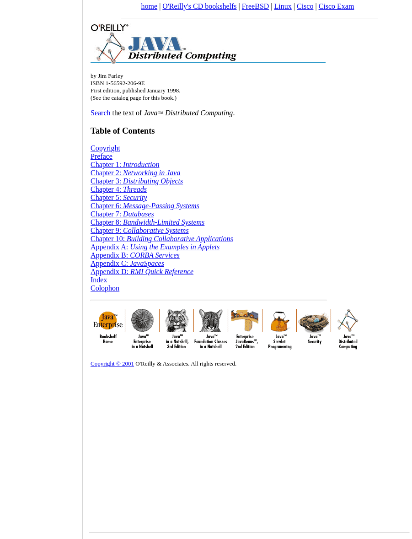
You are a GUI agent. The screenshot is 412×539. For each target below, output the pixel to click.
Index (99, 280)
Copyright (105, 148)
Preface (101, 156)
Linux (283, 6)
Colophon (105, 288)
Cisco (305, 6)
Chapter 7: (122, 214)
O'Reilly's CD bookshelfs (199, 6)
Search (101, 113)
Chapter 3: (137, 181)
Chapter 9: (140, 230)
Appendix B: (135, 255)
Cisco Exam (336, 6)
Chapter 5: (119, 197)
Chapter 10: (162, 239)
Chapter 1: (125, 164)
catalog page (126, 97)
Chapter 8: (147, 222)
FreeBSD (255, 6)
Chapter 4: (119, 189)
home (149, 6)
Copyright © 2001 (112, 363)
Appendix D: (142, 271)
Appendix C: (127, 263)
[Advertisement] (41, 266)
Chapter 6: (145, 206)
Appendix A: (155, 247)
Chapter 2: (135, 173)
